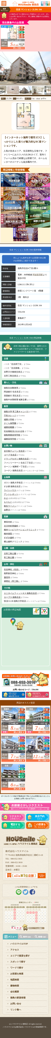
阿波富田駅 (38, 275)
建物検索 (14, 986)
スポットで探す (17, 962)
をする (39, 817)
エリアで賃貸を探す (20, 956)
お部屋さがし (15, 817)
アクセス (14, 950)
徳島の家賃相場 (17, 997)
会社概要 (14, 991)
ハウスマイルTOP (19, 944)
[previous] (3, 69)
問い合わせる (39, 825)
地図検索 (14, 980)
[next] (48, 69)
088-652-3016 (15, 825)
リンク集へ (15, 1009)
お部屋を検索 (16, 974)
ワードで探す (16, 968)
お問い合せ (15, 1003)
